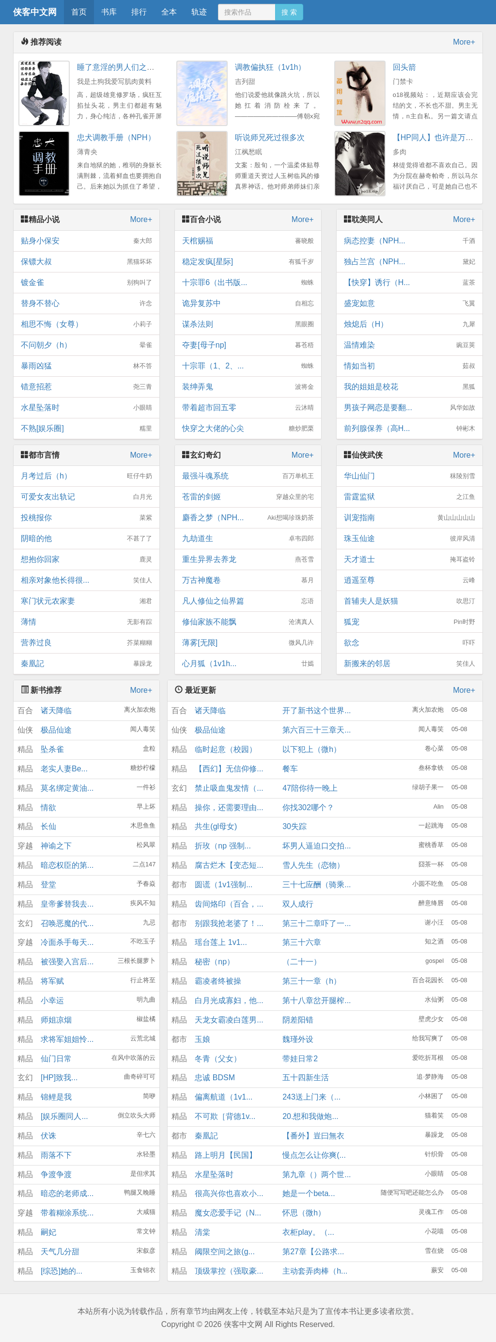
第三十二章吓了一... (316, 923)
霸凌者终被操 (218, 981)
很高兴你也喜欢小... (229, 1193)
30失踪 (294, 826)
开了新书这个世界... (316, 710)
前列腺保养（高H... (409, 428)
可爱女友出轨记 (86, 497)
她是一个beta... (308, 1193)
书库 (109, 12)
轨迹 (199, 12)
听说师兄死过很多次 (270, 137)
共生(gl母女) (216, 826)
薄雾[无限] (247, 643)
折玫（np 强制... (223, 846)
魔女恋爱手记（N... (228, 1213)
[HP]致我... (59, 1077)
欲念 (409, 643)
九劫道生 (247, 538)
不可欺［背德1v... (225, 1116)
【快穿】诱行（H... (409, 282)
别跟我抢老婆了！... (229, 923)
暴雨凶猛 (86, 366)
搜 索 (289, 12)
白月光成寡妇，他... (229, 1000)
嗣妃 (48, 1232)
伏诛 (48, 1136)
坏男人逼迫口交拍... (316, 846)
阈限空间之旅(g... (225, 1251)
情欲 (48, 807)
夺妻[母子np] (247, 345)
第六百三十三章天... (316, 730)
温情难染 (409, 345)
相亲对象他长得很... (86, 580)
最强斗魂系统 (247, 476)
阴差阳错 (297, 1020)
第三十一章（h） (311, 981)
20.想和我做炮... (310, 1116)
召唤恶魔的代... (67, 923)
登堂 (48, 884)
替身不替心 (86, 303)
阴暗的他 (86, 538)
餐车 (290, 769)
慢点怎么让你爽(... (314, 1155)
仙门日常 (56, 1058)
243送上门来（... (311, 1097)
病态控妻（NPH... (409, 241)
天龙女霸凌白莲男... (229, 1020)
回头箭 (404, 67)
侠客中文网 (35, 12)
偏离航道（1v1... (223, 1097)
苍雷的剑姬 (247, 497)
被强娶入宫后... (67, 962)
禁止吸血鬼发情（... (229, 788)
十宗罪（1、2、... (247, 366)
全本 (169, 12)
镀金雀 (86, 282)
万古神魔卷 (247, 580)
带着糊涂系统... (67, 1213)
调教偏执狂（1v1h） (270, 67)
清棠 (202, 1232)
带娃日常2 (300, 1058)
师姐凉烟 (56, 1020)
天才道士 (409, 559)
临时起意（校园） (226, 749)
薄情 (86, 622)
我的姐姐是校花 (409, 387)
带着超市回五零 (247, 407)
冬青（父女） (218, 1058)
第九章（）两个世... (316, 1174)
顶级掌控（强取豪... (229, 1271)
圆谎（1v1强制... (223, 884)
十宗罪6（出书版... (247, 282)
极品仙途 (56, 730)
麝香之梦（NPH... (247, 517)
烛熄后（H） (409, 324)
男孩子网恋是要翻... (409, 407)
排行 (139, 12)
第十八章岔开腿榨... (316, 1000)
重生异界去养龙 (247, 559)
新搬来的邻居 (409, 663)
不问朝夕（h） (86, 345)
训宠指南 (409, 517)
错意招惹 (86, 387)
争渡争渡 (56, 1174)
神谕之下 (56, 846)
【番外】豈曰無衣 (313, 1136)
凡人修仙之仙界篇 (247, 601)
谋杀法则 (247, 324)
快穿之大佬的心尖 (247, 428)
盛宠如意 (409, 303)
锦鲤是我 (56, 1097)
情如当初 (409, 366)
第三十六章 (301, 942)
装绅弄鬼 (247, 387)
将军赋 (52, 981)
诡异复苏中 (247, 303)
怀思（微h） (304, 1213)
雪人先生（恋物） (313, 865)
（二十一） (301, 962)
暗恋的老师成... (67, 1193)
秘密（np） (214, 962)
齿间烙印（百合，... (229, 904)
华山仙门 (409, 476)
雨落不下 (56, 1155)
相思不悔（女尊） (86, 324)
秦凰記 (86, 663)
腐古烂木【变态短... (229, 865)
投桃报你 (86, 517)
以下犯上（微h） (311, 749)
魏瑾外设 (297, 1039)
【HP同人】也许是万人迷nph (443, 137)
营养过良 (86, 643)
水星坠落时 (86, 407)
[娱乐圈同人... (64, 1116)
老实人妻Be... (64, 769)
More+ (464, 42)
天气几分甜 (60, 1251)
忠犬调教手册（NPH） (116, 137)
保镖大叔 (86, 261)
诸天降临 (56, 710)
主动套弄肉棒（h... (314, 1271)
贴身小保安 (86, 241)
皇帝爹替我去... (67, 904)
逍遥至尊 (409, 580)
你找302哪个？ (308, 807)
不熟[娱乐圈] (86, 428)
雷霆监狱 (409, 497)
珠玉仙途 (409, 538)
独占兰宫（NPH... (409, 261)
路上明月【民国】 (226, 1155)
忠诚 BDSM (215, 1077)
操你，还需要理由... (229, 807)
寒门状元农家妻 (86, 601)
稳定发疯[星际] (247, 261)
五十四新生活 (305, 1077)
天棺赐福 (247, 241)
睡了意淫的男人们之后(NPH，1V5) (137, 67)
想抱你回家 (86, 559)
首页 (79, 12)
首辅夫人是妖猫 (409, 601)
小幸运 (52, 1000)
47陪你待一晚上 (310, 788)
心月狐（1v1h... (247, 663)
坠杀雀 (52, 749)
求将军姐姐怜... (67, 1039)
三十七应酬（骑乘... (316, 884)
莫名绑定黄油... (67, 788)
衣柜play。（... (308, 1232)
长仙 (48, 826)
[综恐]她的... (61, 1271)
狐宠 (409, 622)
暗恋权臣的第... (67, 865)
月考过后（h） (86, 476)
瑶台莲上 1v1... (221, 942)
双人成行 (297, 904)
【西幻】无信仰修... (229, 769)
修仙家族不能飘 (247, 622)
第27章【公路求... (313, 1251)
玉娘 (202, 1039)
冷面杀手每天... (67, 942)
